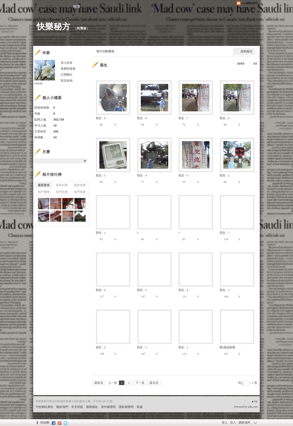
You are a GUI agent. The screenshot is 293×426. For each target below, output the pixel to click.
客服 (140, 407)
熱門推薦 (80, 192)
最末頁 (153, 383)
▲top (254, 401)
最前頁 (98, 383)
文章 (49, 6)
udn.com (253, 406)
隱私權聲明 (126, 407)
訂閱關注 (67, 74)
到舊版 (82, 28)
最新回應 (62, 185)
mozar (38, 83)
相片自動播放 (105, 51)
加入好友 (67, 62)
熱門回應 (62, 192)
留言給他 (67, 80)
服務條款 (92, 407)
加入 (233, 422)
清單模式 (246, 51)
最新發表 (44, 185)
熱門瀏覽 (44, 192)
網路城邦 (244, 422)
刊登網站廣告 (44, 407)
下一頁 (140, 383)
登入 (225, 422)
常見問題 (77, 407)
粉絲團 (44, 422)
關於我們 (62, 407)
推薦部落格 (68, 68)
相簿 (76, 6)
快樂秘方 (54, 26)
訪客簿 (104, 6)
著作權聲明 (108, 407)
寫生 (104, 65)
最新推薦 (80, 185)
